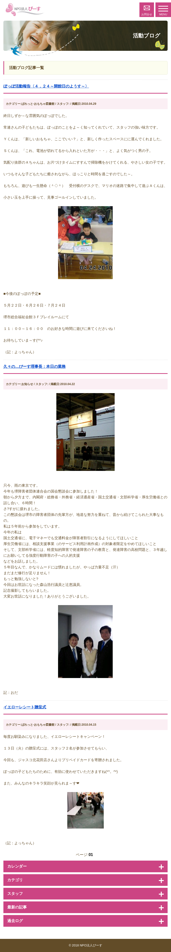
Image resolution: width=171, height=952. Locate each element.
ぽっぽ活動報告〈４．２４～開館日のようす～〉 (46, 86)
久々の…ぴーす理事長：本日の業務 (34, 366)
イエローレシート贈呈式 (24, 707)
